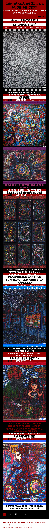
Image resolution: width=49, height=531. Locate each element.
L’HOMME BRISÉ (24, 25)
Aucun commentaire (37, 27)
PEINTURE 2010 (24, 22)
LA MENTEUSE (24, 436)
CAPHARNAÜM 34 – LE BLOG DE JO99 (24, 6)
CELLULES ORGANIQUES (24, 192)
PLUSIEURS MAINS (24, 355)
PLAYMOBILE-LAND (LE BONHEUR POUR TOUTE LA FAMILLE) (24, 280)
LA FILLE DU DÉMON (24, 358)
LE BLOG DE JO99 (16, 95)
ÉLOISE (24, 97)
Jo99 (10, 27)
